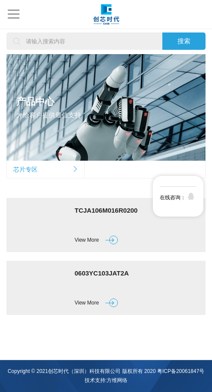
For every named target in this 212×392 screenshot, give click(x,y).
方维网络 (117, 380)
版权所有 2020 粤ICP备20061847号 (163, 371)
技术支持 (95, 380)
